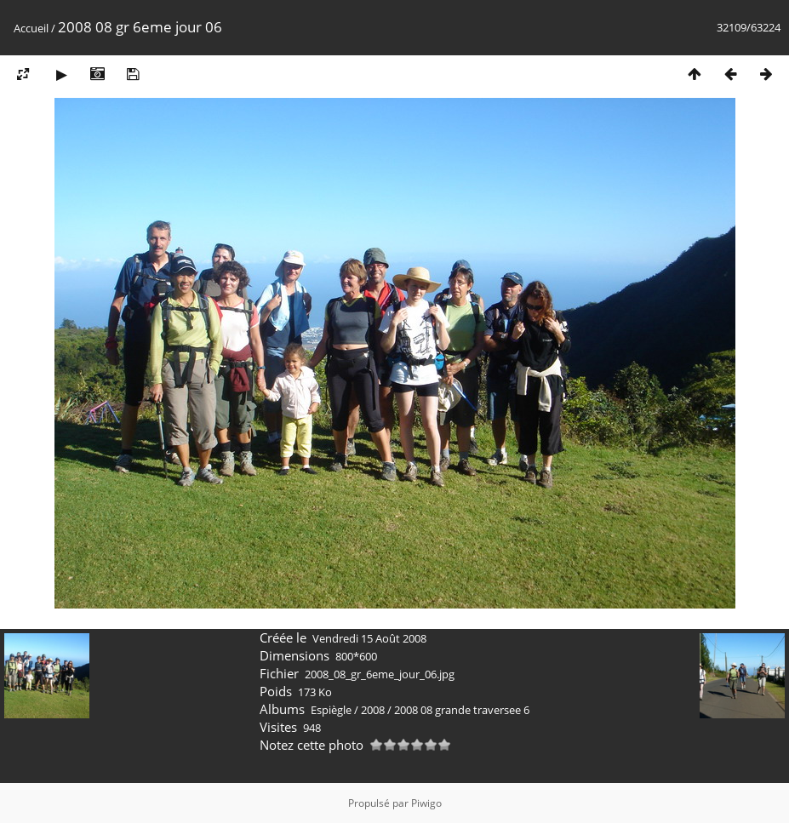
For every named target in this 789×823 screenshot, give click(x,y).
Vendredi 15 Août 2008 (369, 638)
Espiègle (331, 709)
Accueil (31, 28)
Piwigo (426, 803)
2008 (373, 709)
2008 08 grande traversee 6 (461, 709)
